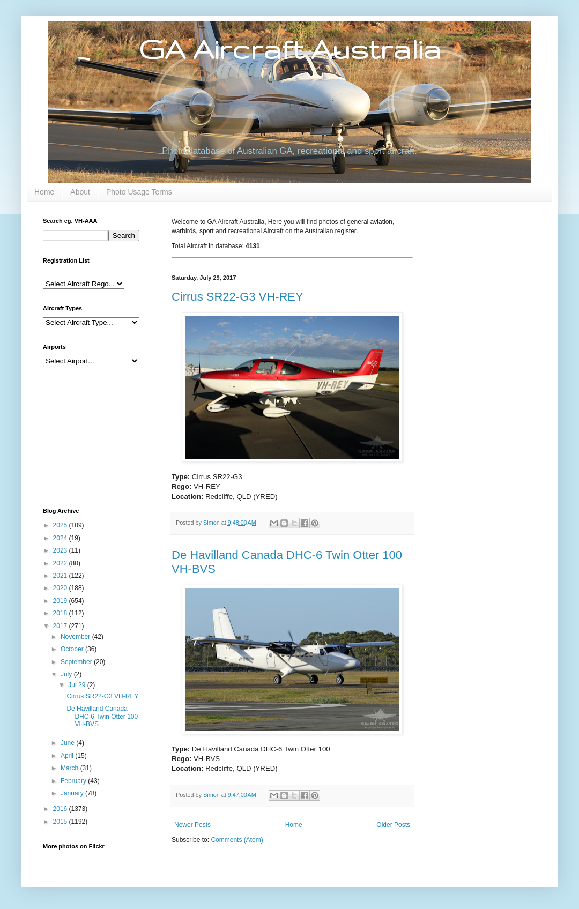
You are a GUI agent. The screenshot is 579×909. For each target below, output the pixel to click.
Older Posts (393, 825)
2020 (61, 588)
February (74, 781)
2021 (61, 575)
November (76, 636)
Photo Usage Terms (139, 192)
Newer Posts (192, 825)
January (73, 793)
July (67, 674)
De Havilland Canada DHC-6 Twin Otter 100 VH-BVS (102, 716)
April (68, 755)
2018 (61, 613)
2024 (61, 538)
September (77, 662)
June (68, 743)
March (70, 768)
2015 (61, 821)
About (80, 192)
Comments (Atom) (237, 840)
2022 (61, 563)
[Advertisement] (96, 435)
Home (44, 192)
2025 (61, 525)
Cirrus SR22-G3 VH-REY (237, 296)
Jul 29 (77, 685)
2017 (61, 626)
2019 (61, 601)
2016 (61, 809)
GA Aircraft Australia (289, 48)
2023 (61, 550)
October (73, 649)
